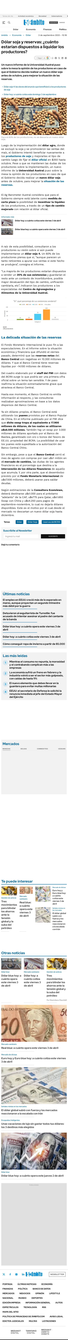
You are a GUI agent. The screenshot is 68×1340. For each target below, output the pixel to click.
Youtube (30, 1274)
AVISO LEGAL (56, 1316)
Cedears (61, 749)
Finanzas (47, 29)
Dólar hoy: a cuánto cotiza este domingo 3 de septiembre (30, 94)
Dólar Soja (32, 522)
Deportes (37, 1298)
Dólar (15, 29)
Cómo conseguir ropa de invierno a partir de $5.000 (34, 644)
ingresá (62, 22)
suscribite (53, 22)
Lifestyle (54, 1293)
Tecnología (30, 1307)
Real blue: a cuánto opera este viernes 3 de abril (26, 909)
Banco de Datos (41, 1288)
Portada (7, 1284)
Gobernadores (56, 16)
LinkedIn (23, 1274)
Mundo (22, 1298)
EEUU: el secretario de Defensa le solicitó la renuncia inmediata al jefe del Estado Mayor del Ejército (35, 694)
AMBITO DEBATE (46, 1332)
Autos (59, 1302)
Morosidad (42, 16)
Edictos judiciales (13, 1321)
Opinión (39, 1293)
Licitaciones (49, 1321)
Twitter (4, 1274)
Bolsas (24, 749)
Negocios (24, 1293)
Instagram (16, 1274)
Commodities (42, 749)
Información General (38, 1302)
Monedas (6, 749)
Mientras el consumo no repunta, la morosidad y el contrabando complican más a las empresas (37, 664)
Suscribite (53, 536)
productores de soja (18, 156)
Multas (33, 1321)
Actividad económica (26, 16)
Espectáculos (10, 1307)
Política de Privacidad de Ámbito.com (24, 1316)
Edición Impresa (11, 1302)
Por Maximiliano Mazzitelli (57, 1000)
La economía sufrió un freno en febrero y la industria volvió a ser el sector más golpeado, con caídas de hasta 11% (36, 675)
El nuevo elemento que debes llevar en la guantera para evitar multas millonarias (34, 684)
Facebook (10, 1274)
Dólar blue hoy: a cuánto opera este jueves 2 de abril (32, 1175)
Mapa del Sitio (11, 1312)
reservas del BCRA (51, 522)
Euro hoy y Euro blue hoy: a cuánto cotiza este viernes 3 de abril (59, 897)
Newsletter (57, 1274)
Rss (44, 1307)
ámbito (4, 35)
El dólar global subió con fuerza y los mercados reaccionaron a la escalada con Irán (59, 921)
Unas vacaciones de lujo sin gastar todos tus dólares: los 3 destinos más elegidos (32, 1125)
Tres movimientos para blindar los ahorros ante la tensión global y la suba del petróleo (9, 915)
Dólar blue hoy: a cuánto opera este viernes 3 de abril (40, 229)
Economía (31, 29)
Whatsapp (37, 1274)
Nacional (8, 1298)
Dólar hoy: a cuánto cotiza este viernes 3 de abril (38, 220)
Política (62, 29)
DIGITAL (16, 1332)
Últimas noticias (27, 1284)
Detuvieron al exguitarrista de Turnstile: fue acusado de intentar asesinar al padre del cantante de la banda (33, 616)
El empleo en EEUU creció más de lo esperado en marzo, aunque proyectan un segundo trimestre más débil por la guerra (32, 603)
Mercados (8, 1293)
